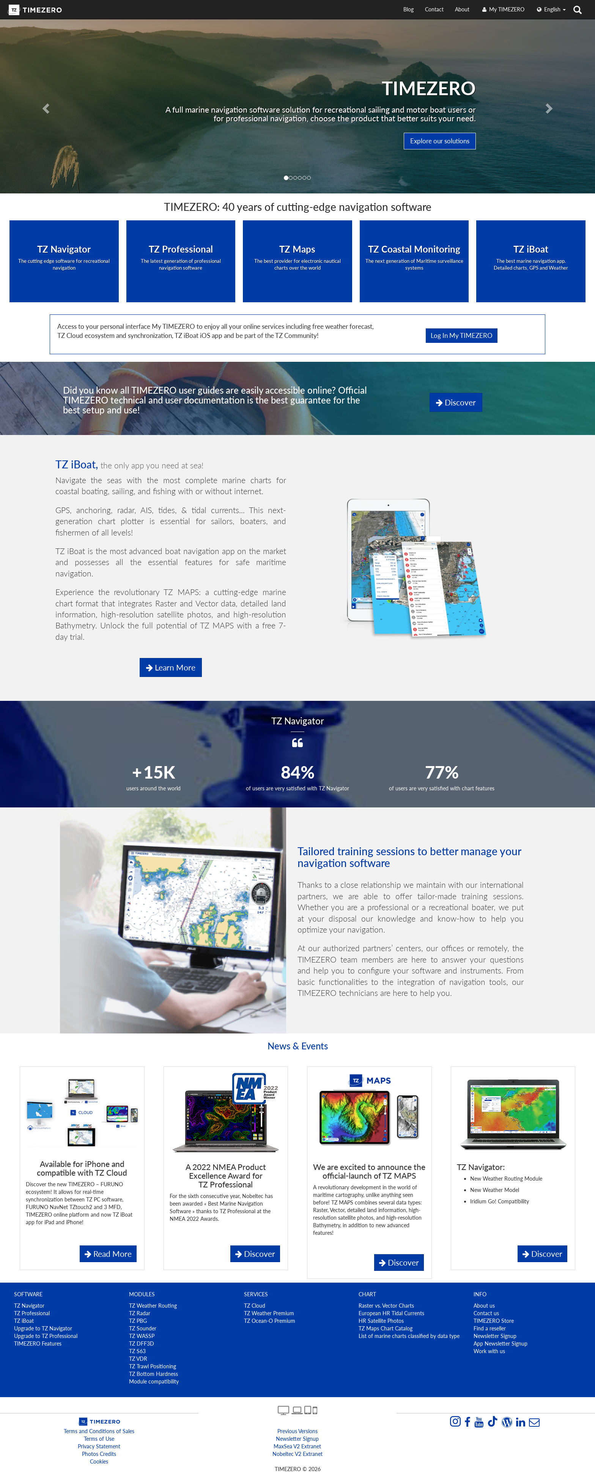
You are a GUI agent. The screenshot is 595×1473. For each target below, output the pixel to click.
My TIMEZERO (502, 9)
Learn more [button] (170, 667)
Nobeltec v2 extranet (297, 1454)
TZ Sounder (142, 1328)
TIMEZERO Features (37, 1343)
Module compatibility (154, 1381)
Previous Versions (297, 1431)
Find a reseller (490, 1328)
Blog (408, 9)
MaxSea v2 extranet (297, 1446)
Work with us (489, 1351)
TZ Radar (139, 1313)
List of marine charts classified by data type (409, 1336)
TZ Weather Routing (153, 1305)
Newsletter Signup (495, 1336)
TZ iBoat (24, 1321)
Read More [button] (108, 1253)
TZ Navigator (29, 1305)
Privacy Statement (99, 1446)
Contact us (486, 1313)
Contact (434, 9)
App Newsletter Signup (500, 1343)
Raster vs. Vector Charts (386, 1305)
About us (484, 1305)
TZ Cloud (254, 1305)
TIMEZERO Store (494, 1321)
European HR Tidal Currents (391, 1313)
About (462, 9)
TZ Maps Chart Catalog (385, 1328)
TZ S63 (137, 1351)
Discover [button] (456, 402)
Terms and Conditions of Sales (99, 1431)
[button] (44, 106)
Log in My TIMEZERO (462, 335)
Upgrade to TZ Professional (45, 1336)
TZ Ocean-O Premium (269, 1321)
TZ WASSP (141, 1336)
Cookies (99, 1461)
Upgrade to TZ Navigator (43, 1328)
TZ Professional (32, 1313)
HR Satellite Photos (381, 1321)
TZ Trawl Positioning (152, 1366)
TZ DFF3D (141, 1343)
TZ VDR (138, 1358)
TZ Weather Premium (269, 1313)
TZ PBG (138, 1321)
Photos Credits (99, 1454)
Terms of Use (99, 1438)
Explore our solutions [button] (439, 141)
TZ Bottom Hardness (153, 1374)
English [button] (551, 9)
